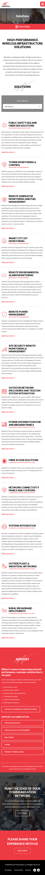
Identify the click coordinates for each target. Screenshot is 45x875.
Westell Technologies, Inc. (18, 864)
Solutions (22, 26)
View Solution (7, 152)
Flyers (7, 745)
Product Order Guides (14, 752)
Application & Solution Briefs (17, 730)
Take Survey (22, 851)
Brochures (9, 737)
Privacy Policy (18, 870)
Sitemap (28, 870)
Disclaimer (8, 870)
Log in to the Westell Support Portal (21, 709)
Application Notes (12, 723)
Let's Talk (22, 813)
